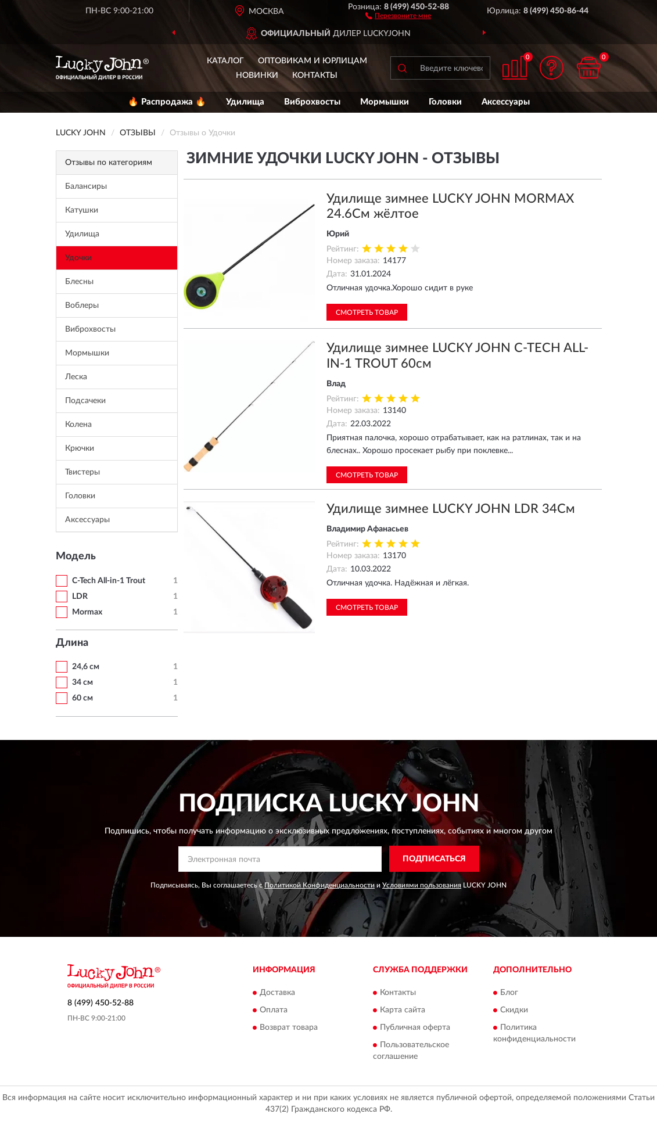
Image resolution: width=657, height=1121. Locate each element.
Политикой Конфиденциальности (319, 885)
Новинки (257, 75)
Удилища (245, 102)
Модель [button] (76, 556)
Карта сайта (402, 1010)
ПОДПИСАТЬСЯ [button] (434, 859)
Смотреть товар (367, 312)
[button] (398, 15)
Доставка (277, 993)
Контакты (315, 75)
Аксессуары (506, 102)
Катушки (81, 210)
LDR (80, 596)
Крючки (79, 448)
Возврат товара (289, 1027)
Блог (509, 993)
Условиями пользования (421, 885)
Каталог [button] (225, 61)
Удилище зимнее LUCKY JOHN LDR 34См (450, 508)
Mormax (87, 612)
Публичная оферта (415, 1027)
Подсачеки (85, 401)
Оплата (274, 1010)
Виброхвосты (312, 102)
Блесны (79, 282)
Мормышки (384, 102)
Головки (445, 102)
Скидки (514, 1010)
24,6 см (85, 667)
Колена (78, 425)
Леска (76, 377)
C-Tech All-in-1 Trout (108, 581)
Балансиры (86, 186)
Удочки (78, 258)
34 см (82, 682)
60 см (82, 698)
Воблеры (82, 305)
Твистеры (82, 472)
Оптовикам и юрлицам (312, 61)
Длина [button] (72, 643)
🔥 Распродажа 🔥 (167, 102)
